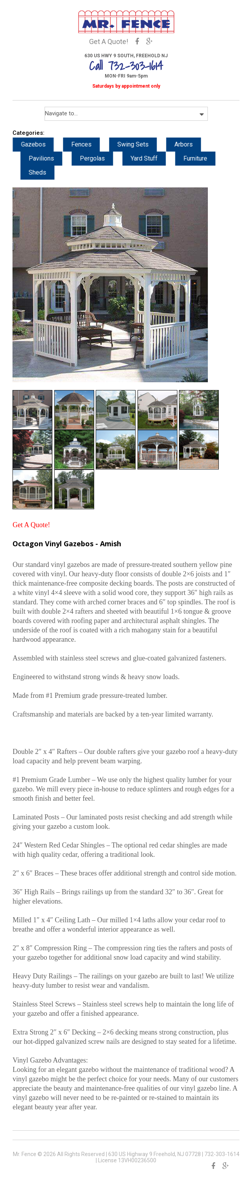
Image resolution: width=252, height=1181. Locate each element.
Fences (89, 144)
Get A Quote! (108, 41)
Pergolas (100, 158)
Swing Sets (140, 144)
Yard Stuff (151, 158)
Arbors (191, 144)
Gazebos (41, 144)
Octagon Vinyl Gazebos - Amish (67, 543)
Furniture (203, 158)
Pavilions (49, 158)
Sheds (45, 172)
